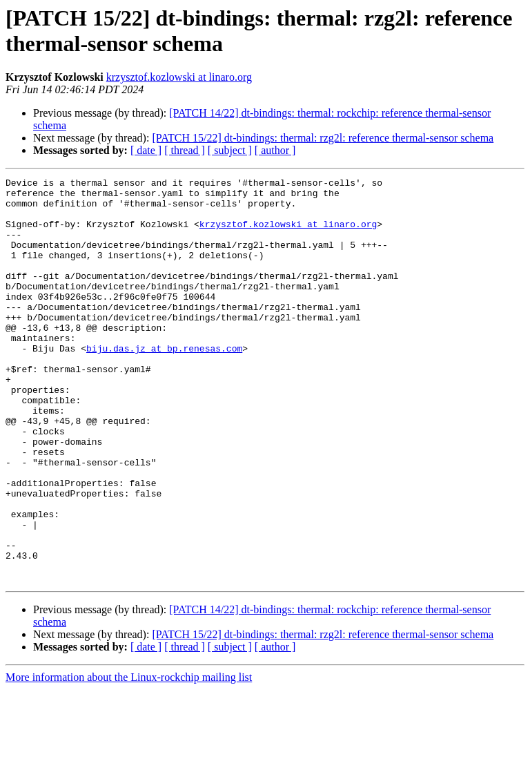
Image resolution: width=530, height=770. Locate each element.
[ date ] (145, 150)
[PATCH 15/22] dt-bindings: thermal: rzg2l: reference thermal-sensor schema (322, 138)
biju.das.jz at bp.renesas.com (164, 383)
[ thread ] (184, 150)
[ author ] (275, 150)
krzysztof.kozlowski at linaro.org (179, 77)
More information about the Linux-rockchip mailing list (129, 758)
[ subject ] (230, 150)
